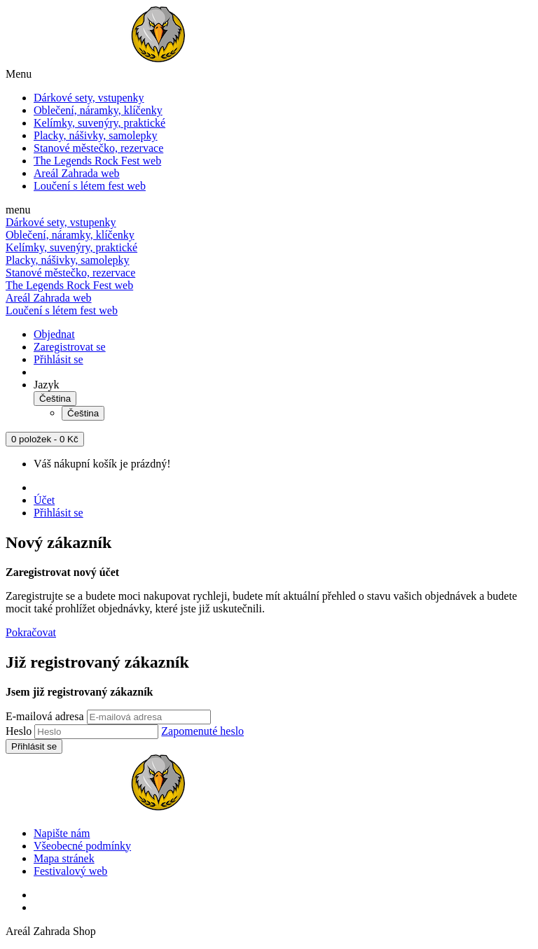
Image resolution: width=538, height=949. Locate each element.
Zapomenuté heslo (202, 731)
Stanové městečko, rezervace (98, 148)
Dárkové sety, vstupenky (89, 98)
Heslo (19, 731)
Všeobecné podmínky (82, 846)
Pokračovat (31, 632)
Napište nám (62, 833)
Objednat (54, 334)
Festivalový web (70, 871)
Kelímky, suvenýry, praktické (99, 123)
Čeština (55, 398)
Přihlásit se (58, 359)
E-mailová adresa (45, 716)
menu (18, 210)
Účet (44, 500)
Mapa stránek (64, 858)
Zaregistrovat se (70, 347)
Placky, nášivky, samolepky (96, 135)
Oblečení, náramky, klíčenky (98, 110)
